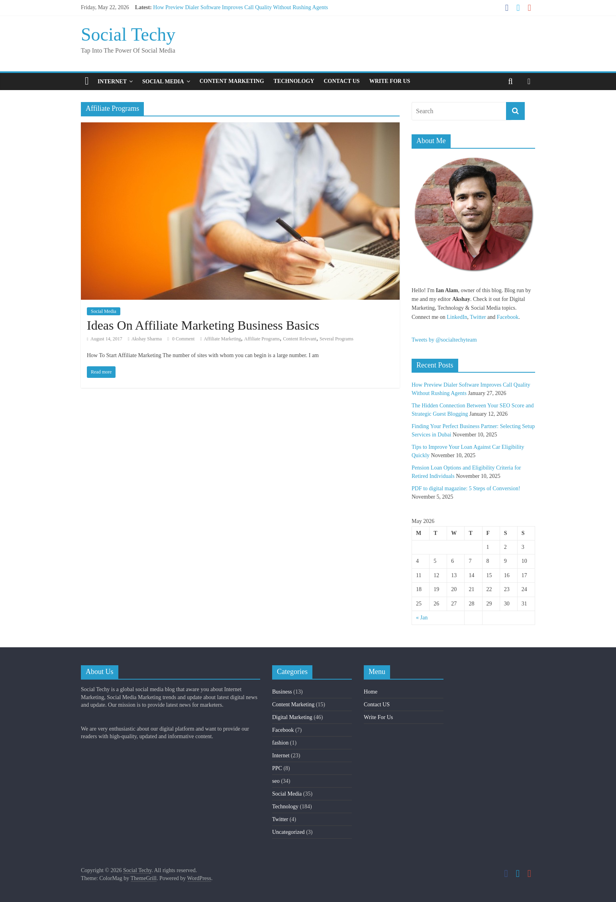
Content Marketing (232, 81)
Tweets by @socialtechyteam (444, 340)
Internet (112, 82)
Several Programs (336, 339)
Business (282, 692)
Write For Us (389, 81)
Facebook (507, 317)
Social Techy (128, 34)
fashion (280, 743)
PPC (277, 768)
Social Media (163, 82)
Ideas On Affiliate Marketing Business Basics (203, 325)
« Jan (422, 618)
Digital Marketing (292, 717)
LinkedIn (457, 317)
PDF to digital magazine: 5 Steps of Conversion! (466, 488)
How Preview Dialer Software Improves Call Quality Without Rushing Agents (240, 7)
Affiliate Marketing (222, 339)
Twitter (478, 317)
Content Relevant (299, 339)
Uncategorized (288, 832)
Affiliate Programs (262, 339)
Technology (294, 81)
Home (370, 692)
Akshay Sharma (146, 339)
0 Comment (180, 339)
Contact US (342, 81)
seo (276, 781)
